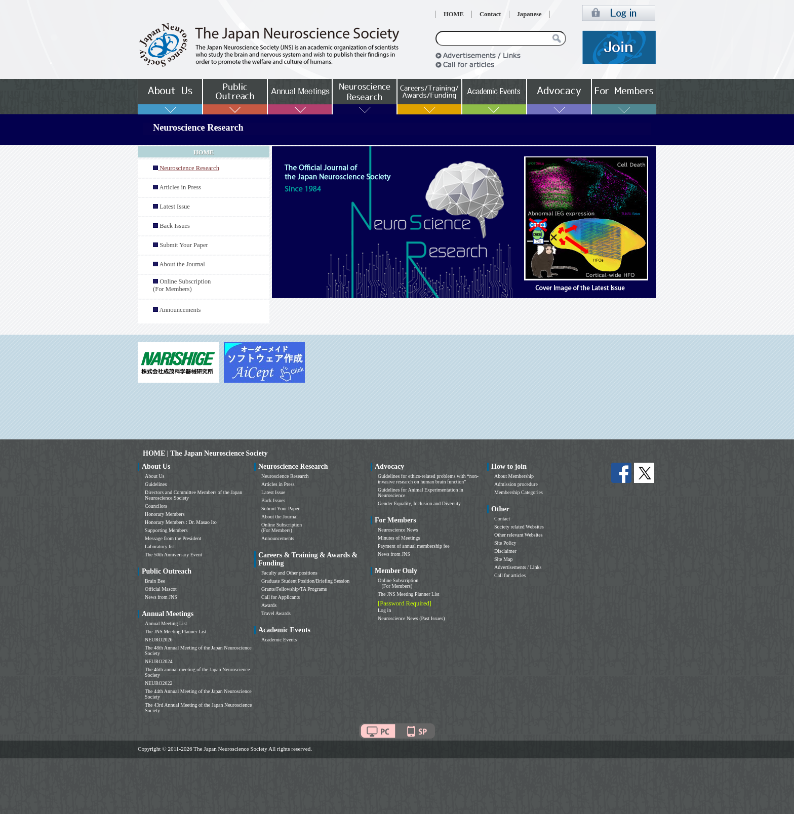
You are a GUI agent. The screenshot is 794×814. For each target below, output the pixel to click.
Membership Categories (518, 492)
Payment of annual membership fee (414, 546)
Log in (384, 610)
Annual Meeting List (166, 623)
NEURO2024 (158, 661)
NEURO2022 (158, 683)
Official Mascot (161, 589)
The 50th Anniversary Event (173, 554)
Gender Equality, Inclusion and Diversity (419, 503)
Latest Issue (175, 206)
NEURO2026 (158, 639)
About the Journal (182, 264)
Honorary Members (165, 514)
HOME (454, 14)
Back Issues (175, 225)
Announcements (180, 309)
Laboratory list (160, 546)
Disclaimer (505, 551)
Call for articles (510, 575)
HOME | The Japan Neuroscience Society (205, 453)
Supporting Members (166, 530)
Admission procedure (516, 484)
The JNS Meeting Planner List (176, 631)
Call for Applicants (280, 597)
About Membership (514, 476)
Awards (268, 605)
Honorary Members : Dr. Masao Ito (181, 522)
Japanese (529, 14)
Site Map (503, 559)
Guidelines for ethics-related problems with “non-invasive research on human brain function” (428, 478)
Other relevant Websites (518, 535)
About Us (155, 476)
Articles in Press (180, 187)
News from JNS (161, 597)
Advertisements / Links (517, 567)
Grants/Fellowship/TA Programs (294, 589)
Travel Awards (276, 613)
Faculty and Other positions (289, 573)
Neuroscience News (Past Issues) (411, 618)
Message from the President (173, 538)
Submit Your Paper (184, 245)
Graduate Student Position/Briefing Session (305, 581)
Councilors (156, 506)
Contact (490, 14)
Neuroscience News (398, 530)
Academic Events (279, 639)
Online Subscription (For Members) (182, 285)
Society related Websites (519, 527)
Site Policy (505, 543)
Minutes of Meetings (399, 538)
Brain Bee (155, 581)
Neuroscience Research (285, 476)
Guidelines (156, 484)
